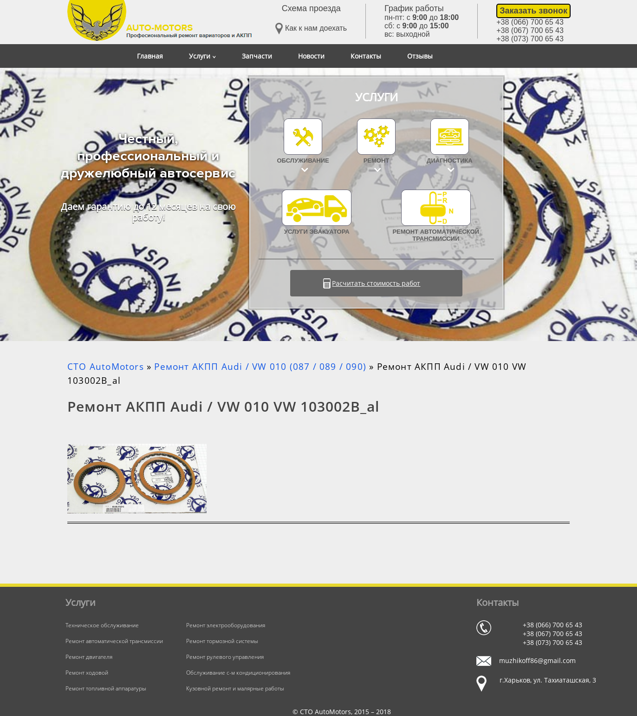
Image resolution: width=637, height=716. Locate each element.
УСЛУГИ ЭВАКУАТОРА (316, 212)
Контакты (366, 56)
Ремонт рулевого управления (225, 657)
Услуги (202, 56)
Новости (311, 56)
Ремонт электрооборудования (225, 625)
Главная (150, 56)
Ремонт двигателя (88, 657)
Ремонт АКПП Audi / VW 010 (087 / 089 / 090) (260, 367)
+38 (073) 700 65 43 (530, 39)
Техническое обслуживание (102, 625)
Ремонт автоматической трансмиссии (435, 216)
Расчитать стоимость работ (376, 283)
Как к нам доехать (311, 28)
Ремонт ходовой (86, 673)
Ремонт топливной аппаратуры (105, 688)
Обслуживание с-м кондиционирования (238, 673)
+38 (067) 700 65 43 (530, 30)
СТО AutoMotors (105, 367)
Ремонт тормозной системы (222, 641)
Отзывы (420, 56)
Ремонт (377, 160)
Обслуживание (303, 160)
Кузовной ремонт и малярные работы (235, 688)
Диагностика (450, 160)
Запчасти (257, 56)
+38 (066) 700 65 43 (530, 22)
